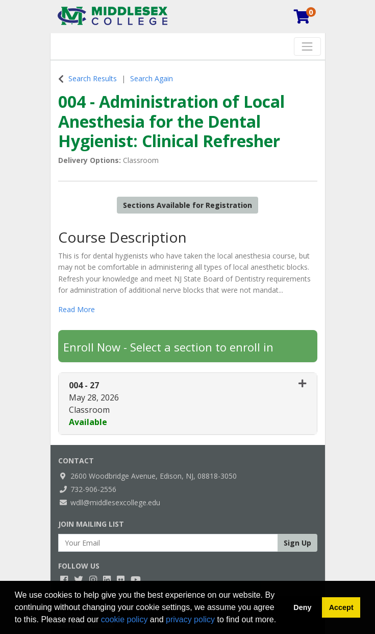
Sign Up (297, 543)
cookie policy (124, 619)
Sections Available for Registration (187, 205)
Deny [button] (302, 607)
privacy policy (190, 619)
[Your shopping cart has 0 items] (302, 19)
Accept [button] (341, 607)
